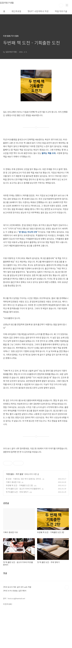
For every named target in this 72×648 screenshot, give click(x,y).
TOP (67, 624)
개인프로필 (16, 11)
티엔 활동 (10, 511)
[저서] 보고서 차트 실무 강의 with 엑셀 (17, 624)
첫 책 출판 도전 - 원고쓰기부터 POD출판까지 (23, 525)
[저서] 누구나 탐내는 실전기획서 (14, 627)
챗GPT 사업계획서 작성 (38, 11)
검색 (61, 5)
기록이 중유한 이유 (13, 519)
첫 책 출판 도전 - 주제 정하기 (17, 528)
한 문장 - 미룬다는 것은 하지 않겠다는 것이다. (23, 515)
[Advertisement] (36, 474)
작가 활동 (19, 511)
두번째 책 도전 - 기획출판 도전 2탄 (19, 522)
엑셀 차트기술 (61, 11)
